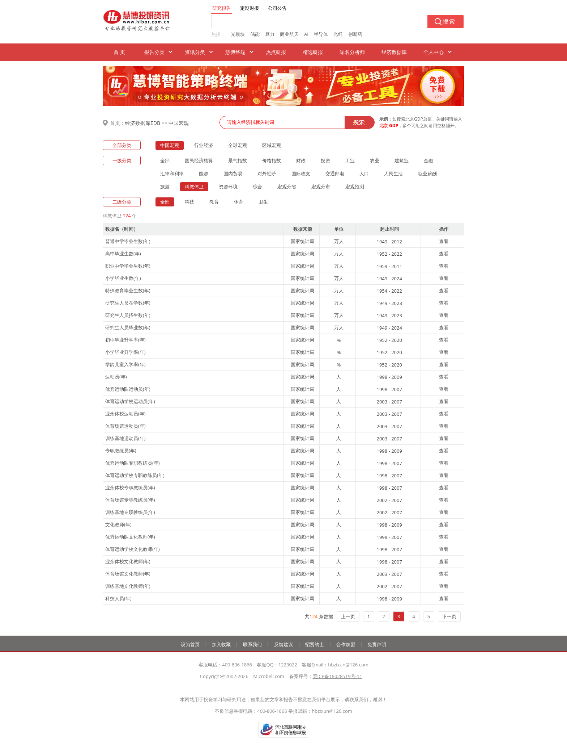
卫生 (263, 201)
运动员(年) (116, 376)
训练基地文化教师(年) (127, 586)
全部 (165, 160)
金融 (428, 160)
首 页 (119, 52)
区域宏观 (271, 145)
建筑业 (402, 160)
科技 (189, 201)
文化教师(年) (118, 524)
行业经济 (203, 145)
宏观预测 (354, 186)
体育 (238, 201)
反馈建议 (283, 644)
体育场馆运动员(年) (125, 426)
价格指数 (271, 160)
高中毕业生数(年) (123, 253)
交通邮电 (334, 173)
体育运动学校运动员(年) (130, 401)
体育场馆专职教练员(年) (130, 500)
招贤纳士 (314, 644)
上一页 (348, 616)
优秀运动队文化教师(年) (130, 536)
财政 (301, 160)
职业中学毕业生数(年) (127, 266)
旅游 (165, 186)
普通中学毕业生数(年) (127, 241)
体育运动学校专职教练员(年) (135, 475)
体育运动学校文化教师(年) (132, 549)
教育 (214, 201)
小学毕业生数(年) (123, 278)
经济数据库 (394, 52)
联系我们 (252, 644)
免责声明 (376, 644)
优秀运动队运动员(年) (127, 389)
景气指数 (237, 160)
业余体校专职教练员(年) (130, 487)
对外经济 (266, 173)
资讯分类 (195, 52)
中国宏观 (179, 123)
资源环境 (228, 186)
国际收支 (300, 173)
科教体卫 (194, 186)
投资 (325, 160)
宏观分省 (286, 186)
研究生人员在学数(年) (127, 303)
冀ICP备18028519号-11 (337, 676)
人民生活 (393, 173)
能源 (203, 173)
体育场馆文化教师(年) (127, 573)
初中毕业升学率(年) (125, 339)
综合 (257, 186)
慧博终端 (235, 52)
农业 (374, 160)
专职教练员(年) (120, 450)
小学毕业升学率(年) (125, 352)
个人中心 (433, 52)
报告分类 (154, 52)
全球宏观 (237, 145)
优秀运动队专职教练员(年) (132, 463)
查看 (443, 241)
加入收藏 (221, 644)
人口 (364, 173)
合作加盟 (345, 644)
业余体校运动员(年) (125, 413)
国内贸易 (232, 173)
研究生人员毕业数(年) (127, 327)
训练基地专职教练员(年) (130, 512)
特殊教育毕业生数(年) (127, 290)
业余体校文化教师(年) (127, 561)
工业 (350, 160)
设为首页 (190, 644)
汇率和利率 (172, 173)
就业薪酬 (427, 173)
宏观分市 (320, 186)
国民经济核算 (199, 160)
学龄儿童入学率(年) (125, 364)
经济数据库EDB (142, 123)
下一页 (449, 616)
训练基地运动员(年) (125, 438)
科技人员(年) (118, 598)
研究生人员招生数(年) (127, 315)
